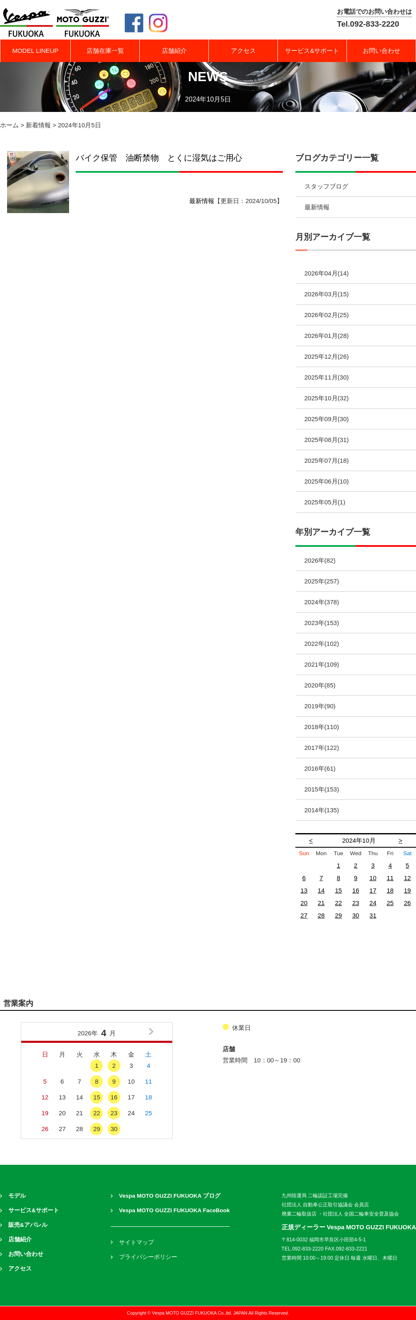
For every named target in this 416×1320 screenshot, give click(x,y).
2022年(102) (322, 643)
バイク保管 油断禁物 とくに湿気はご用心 (159, 157)
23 (355, 902)
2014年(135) (322, 810)
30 (355, 915)
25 (390, 902)
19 (407, 890)
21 (321, 902)
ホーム (9, 125)
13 (303, 890)
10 (372, 877)
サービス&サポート (312, 50)
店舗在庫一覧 (105, 50)
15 (338, 890)
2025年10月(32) (327, 398)
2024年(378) (322, 601)
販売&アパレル (27, 1225)
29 (338, 915)
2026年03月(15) (327, 294)
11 (390, 877)
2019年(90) (320, 706)
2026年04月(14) (327, 273)
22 (338, 902)
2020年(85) (320, 685)
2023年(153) (322, 622)
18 (390, 890)
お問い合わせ (381, 50)
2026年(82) (320, 560)
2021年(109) (322, 664)
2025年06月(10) (327, 481)
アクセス (243, 50)
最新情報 (201, 200)
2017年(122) (322, 747)
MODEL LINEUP (35, 50)
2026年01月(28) (327, 335)
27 (303, 915)
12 (407, 877)
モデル (17, 1196)
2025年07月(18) (327, 460)
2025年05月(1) (325, 502)
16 (355, 890)
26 (407, 902)
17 (372, 890)
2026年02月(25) (327, 314)
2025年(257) (322, 581)
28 (321, 915)
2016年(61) (320, 768)
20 (303, 902)
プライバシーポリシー (148, 1257)
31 (372, 915)
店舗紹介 (174, 50)
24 (372, 902)
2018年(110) (322, 726)
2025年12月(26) (327, 356)
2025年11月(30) (327, 377)
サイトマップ (136, 1242)
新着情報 (38, 125)
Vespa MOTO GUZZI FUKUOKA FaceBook (174, 1210)
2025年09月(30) (327, 418)
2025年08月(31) (327, 439)
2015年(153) (322, 789)
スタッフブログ (326, 186)
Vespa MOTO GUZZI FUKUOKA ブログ (169, 1196)
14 (321, 890)
